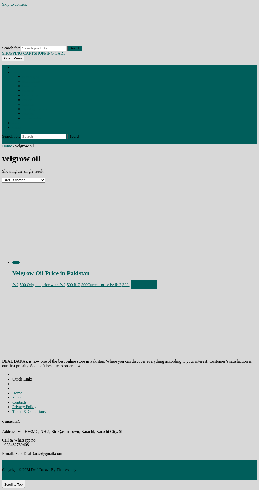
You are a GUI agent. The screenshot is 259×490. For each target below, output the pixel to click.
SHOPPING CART (33, 53)
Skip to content (14, 4)
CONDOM (27, 100)
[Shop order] (23, 180)
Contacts (19, 402)
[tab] (13, 58)
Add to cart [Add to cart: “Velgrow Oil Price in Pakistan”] (144, 285)
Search (75, 48)
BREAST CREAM (30, 86)
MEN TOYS (28, 114)
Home (15, 67)
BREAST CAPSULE (31, 81)
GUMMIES (28, 104)
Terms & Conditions (29, 411)
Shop (15, 72)
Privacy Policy (24, 407)
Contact (16, 127)
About (15, 123)
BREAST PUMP (30, 95)
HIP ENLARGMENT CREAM (35, 109)
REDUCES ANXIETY (32, 118)
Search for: (11, 48)
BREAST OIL (28, 91)
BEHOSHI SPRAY (30, 77)
